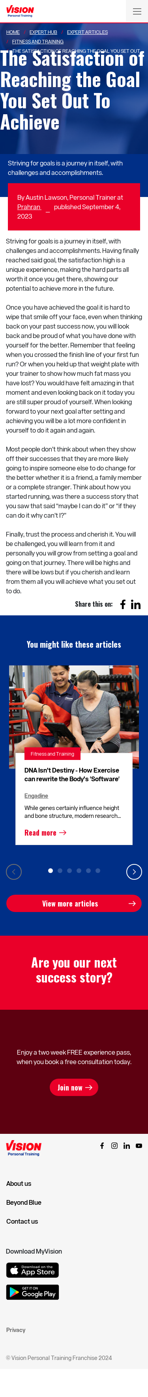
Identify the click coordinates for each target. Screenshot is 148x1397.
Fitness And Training (38, 41)
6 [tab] (98, 870)
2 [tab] (60, 870)
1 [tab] (50, 870)
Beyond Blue (23, 1202)
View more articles (70, 903)
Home (13, 32)
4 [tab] (79, 870)
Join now (70, 1087)
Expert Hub (43, 32)
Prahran (29, 206)
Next (134, 872)
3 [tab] (69, 870)
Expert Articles (87, 32)
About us (18, 1183)
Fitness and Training (52, 754)
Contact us (22, 1221)
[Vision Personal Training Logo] (20, 11)
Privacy (15, 1330)
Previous (14, 872)
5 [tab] (88, 870)
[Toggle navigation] (137, 11)
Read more (40, 832)
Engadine (36, 795)
